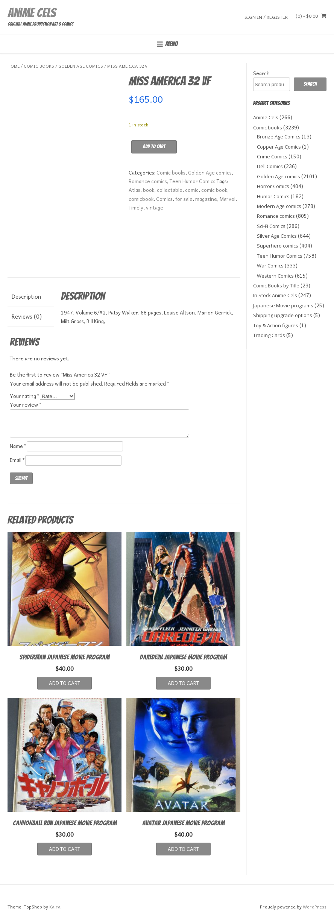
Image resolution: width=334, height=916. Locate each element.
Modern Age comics (279, 206)
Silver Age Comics (277, 235)
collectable (169, 190)
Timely (136, 207)
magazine (206, 199)
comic (192, 190)
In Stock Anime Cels (275, 295)
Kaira (55, 907)
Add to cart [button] (64, 683)
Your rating (25, 396)
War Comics (270, 265)
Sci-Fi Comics (271, 226)
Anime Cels (32, 13)
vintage (154, 207)
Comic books (39, 66)
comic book (214, 190)
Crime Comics (272, 156)
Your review (26, 405)
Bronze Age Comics (279, 136)
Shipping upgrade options (282, 315)
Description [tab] (26, 296)
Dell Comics (270, 166)
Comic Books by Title (276, 285)
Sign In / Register (266, 17)
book (148, 190)
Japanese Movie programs (283, 305)
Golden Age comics (80, 66)
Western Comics (275, 275)
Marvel (227, 199)
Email (17, 460)
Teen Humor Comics (193, 181)
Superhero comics (277, 245)
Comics (164, 199)
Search (261, 73)
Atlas (134, 190)
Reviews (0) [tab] (26, 316)
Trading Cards (269, 335)
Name (18, 446)
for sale (184, 199)
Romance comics (148, 181)
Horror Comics (273, 186)
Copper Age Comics (279, 146)
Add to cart (154, 146)
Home (14, 66)
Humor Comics (273, 196)
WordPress (314, 907)
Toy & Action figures (275, 325)
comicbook (141, 199)
